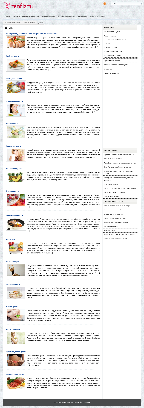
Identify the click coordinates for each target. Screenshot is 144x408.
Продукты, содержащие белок (115, 218)
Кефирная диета (13, 146)
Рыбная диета (12, 56)
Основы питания (112, 47)
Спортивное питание (113, 55)
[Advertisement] (120, 111)
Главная (7, 16)
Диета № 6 (10, 239)
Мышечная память (111, 226)
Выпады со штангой (111, 184)
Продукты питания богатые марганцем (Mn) (120, 188)
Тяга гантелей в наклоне (113, 159)
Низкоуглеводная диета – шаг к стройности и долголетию (32, 34)
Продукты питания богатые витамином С (119, 155)
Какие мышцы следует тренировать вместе (119, 235)
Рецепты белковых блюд (114, 51)
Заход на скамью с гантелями (115, 192)
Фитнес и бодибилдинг (12, 23)
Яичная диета (12, 123)
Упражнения (82, 16)
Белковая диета (13, 284)
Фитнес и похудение (97, 16)
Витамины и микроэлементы (116, 39)
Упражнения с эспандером (113, 214)
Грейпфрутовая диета (16, 352)
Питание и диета (48, 16)
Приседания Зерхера (111, 196)
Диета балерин (12, 262)
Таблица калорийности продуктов (116, 65)
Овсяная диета (12, 191)
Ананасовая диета (14, 168)
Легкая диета (12, 307)
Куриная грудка (109, 230)
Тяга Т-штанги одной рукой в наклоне (117, 167)
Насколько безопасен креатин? (115, 239)
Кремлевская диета (14, 215)
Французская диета (14, 101)
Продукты (16, 16)
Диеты (108, 43)
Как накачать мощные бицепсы (115, 210)
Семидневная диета (15, 374)
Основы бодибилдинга (31, 16)
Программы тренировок (66, 16)
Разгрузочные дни (14, 79)
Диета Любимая (13, 329)
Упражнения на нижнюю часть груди (117, 206)
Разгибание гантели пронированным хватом (120, 163)
